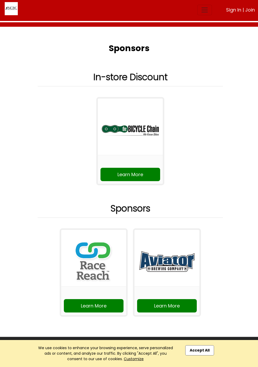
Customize (134, 358)
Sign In (233, 10)
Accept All (200, 350)
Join (250, 10)
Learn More (130, 174)
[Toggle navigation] (204, 10)
